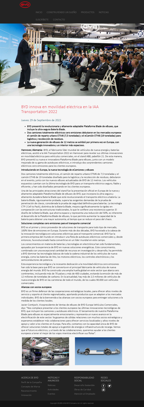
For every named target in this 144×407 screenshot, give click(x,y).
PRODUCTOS (87, 12)
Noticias (51, 385)
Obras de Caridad (82, 389)
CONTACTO (59, 19)
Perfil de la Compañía (31, 382)
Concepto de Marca (30, 387)
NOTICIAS (104, 12)
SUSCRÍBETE (42, 19)
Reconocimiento (29, 391)
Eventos (51, 394)
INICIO (39, 12)
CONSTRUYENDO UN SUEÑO (62, 12)
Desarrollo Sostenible (84, 385)
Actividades (53, 389)
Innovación (26, 395)
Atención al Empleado (84, 394)
